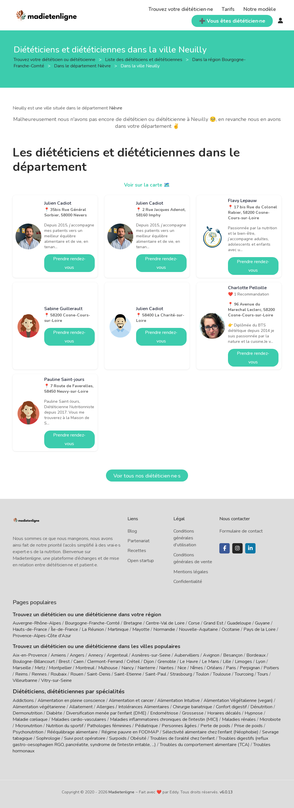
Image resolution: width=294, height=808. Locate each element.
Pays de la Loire (259, 629)
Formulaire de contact (241, 531)
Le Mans (210, 661)
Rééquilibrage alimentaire (72, 731)
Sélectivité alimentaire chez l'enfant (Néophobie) (210, 731)
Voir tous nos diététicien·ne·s (147, 475)
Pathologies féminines (109, 725)
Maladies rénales (239, 719)
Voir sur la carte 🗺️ (147, 184)
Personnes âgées (179, 725)
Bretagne (132, 623)
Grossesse (193, 712)
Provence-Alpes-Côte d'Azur (42, 636)
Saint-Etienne (128, 674)
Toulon (202, 674)
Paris (231, 668)
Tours (262, 674)
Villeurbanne (25, 680)
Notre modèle (259, 9)
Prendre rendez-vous (69, 263)
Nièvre (115, 108)
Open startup (140, 560)
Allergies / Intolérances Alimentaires (132, 706)
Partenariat (138, 541)
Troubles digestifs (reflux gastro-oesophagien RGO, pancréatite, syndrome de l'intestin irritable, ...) (140, 741)
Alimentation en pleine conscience (71, 700)
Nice (181, 668)
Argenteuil (117, 655)
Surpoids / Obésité (127, 738)
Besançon (233, 655)
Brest (64, 661)
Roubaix (59, 674)
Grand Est (213, 623)
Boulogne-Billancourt (34, 661)
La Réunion (93, 629)
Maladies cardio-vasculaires (78, 719)
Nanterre (146, 668)
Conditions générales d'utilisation (184, 538)
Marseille (22, 668)
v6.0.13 (226, 791)
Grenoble (167, 661)
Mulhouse (108, 668)
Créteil (133, 661)
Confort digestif (231, 706)
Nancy (127, 668)
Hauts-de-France (30, 629)
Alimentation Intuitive (178, 700)
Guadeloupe (239, 623)
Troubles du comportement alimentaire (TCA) (204, 744)
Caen (79, 661)
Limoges (243, 661)
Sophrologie (48, 738)
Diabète (54, 712)
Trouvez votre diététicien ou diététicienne (54, 59)
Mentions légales (190, 572)
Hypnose (254, 712)
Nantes (166, 668)
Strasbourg (181, 674)
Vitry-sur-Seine (56, 680)
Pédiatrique (146, 725)
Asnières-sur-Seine (151, 655)
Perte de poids (215, 725)
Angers (77, 655)
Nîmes (196, 668)
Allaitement (81, 706)
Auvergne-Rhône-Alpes (37, 623)
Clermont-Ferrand (105, 661)
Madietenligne (121, 791)
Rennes (39, 674)
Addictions (23, 700)
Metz (40, 668)
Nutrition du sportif (64, 725)
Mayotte (141, 629)
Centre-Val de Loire (165, 623)
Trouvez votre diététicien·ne (180, 9)
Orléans (214, 668)
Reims (21, 674)
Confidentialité (187, 581)
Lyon (260, 661)
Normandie (164, 629)
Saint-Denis (99, 674)
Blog (132, 531)
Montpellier (60, 668)
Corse (194, 623)
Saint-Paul (155, 674)
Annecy (95, 655)
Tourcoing (244, 674)
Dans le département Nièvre (83, 66)
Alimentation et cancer (131, 700)
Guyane (262, 623)
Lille (227, 661)
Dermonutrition (28, 712)
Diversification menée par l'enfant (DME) (107, 712)
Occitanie (231, 629)
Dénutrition (261, 706)
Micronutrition (28, 725)
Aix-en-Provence (30, 655)
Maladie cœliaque (30, 719)
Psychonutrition (28, 731)
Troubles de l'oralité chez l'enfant (182, 738)
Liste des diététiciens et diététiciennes (144, 59)
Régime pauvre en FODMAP (130, 731)
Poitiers (271, 668)
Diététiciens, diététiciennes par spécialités (64, 691)
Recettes (136, 550)
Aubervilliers (186, 655)
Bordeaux (256, 655)
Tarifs (228, 9)
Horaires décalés (224, 712)
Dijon (149, 661)
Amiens (58, 655)
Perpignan (250, 668)
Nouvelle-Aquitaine (198, 629)
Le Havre (189, 661)
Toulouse (222, 674)
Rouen (76, 674)
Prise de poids (248, 725)
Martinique (118, 629)
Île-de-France (64, 629)
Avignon (211, 655)
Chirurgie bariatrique (192, 706)
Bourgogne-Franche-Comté (92, 623)
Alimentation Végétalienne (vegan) (238, 700)
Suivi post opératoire (84, 738)
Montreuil (85, 668)
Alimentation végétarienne (39, 706)
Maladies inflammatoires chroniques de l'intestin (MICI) (164, 719)
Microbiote (270, 719)
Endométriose (164, 712)
